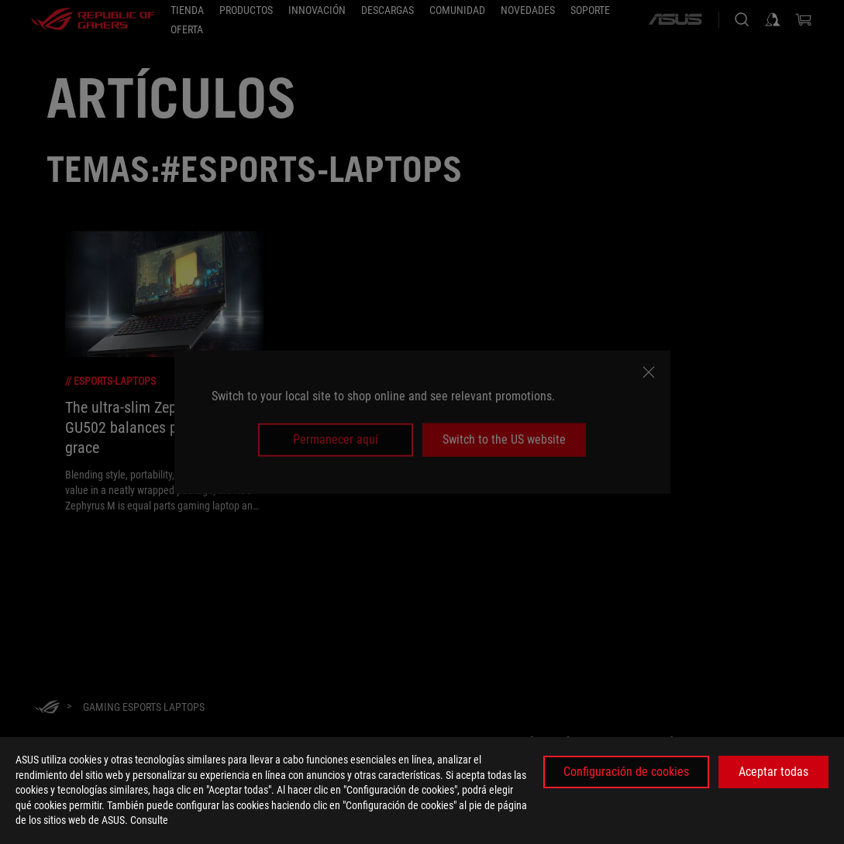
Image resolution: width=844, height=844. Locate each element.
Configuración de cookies (626, 771)
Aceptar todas (773, 771)
